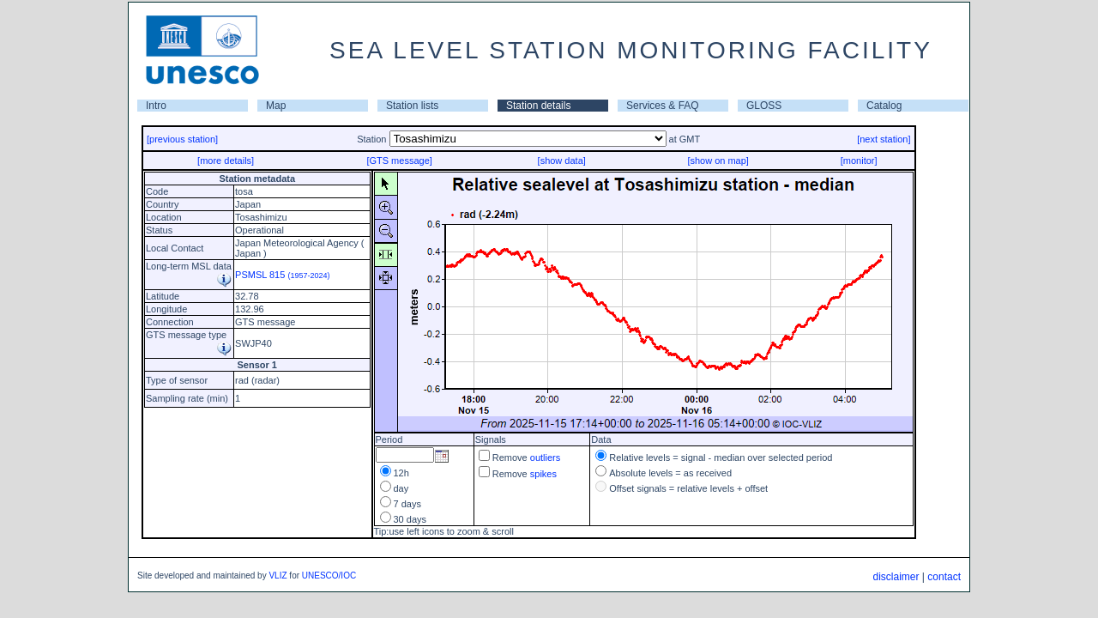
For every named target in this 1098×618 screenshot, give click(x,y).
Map (276, 106)
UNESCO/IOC (329, 575)
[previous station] (182, 139)
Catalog (884, 106)
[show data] (562, 160)
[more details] (225, 160)
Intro (156, 106)
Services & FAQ (662, 106)
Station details (538, 106)
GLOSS (763, 106)
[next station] (883, 139)
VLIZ (277, 575)
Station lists (412, 106)
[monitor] (859, 160)
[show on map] (718, 160)
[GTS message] (398, 160)
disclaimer (895, 577)
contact (944, 577)
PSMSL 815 (282, 275)
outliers (545, 457)
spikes (543, 474)
